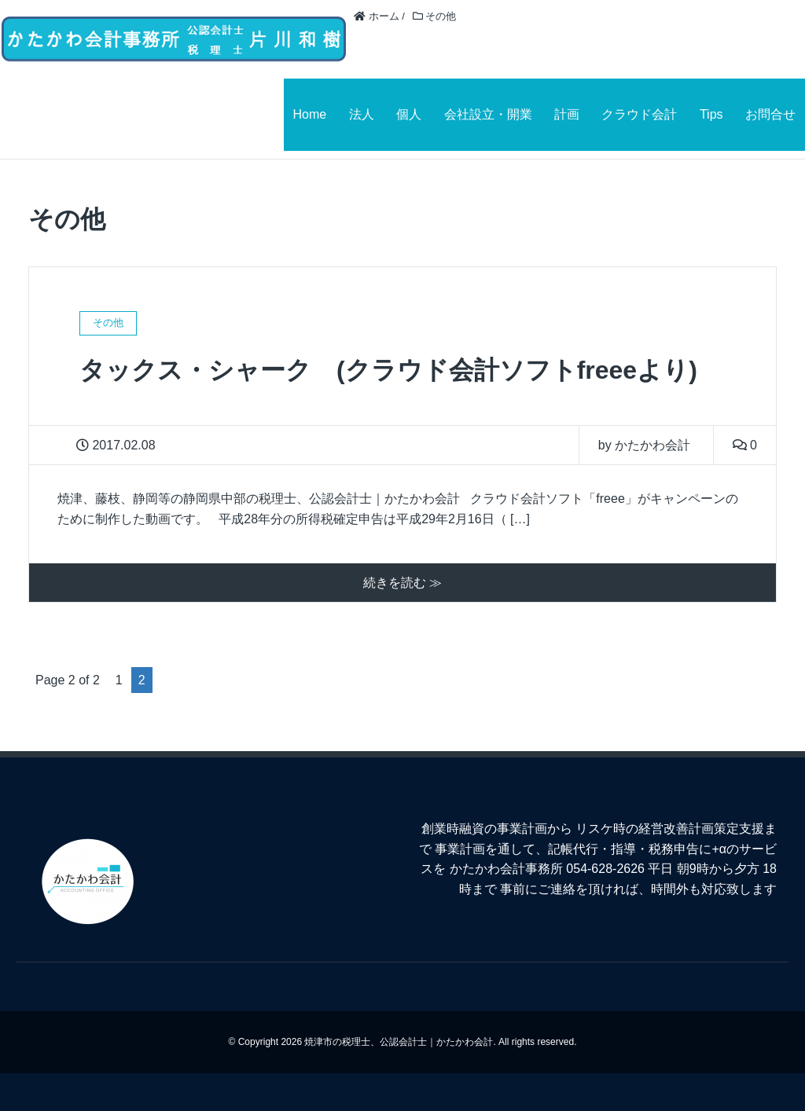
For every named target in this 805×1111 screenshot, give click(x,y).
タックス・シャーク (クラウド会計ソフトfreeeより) (388, 370)
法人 (361, 114)
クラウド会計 (639, 114)
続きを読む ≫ (402, 582)
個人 (408, 114)
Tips (711, 114)
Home (310, 114)
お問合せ (770, 114)
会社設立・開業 (488, 114)
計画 (566, 114)
